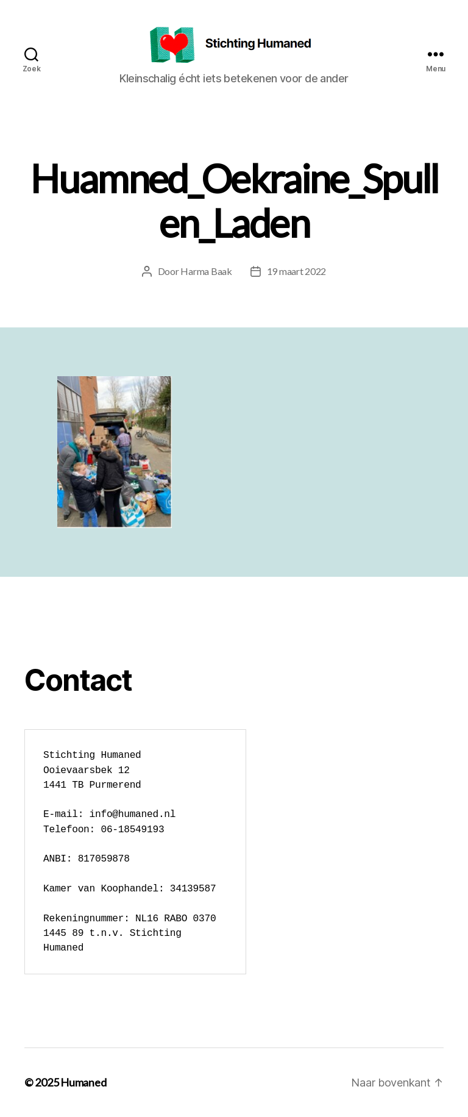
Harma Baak (206, 271)
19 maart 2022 (297, 271)
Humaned (83, 1082)
